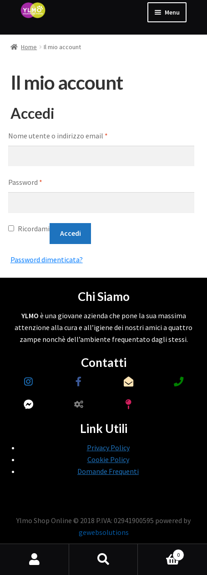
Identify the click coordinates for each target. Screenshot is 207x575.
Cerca (103, 559)
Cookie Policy (108, 459)
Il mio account (34, 559)
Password (25, 182)
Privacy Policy (108, 447)
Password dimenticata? (46, 259)
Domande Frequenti (108, 471)
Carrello (161, 553)
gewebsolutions (104, 532)
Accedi (70, 233)
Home (29, 47)
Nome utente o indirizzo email (58, 135)
